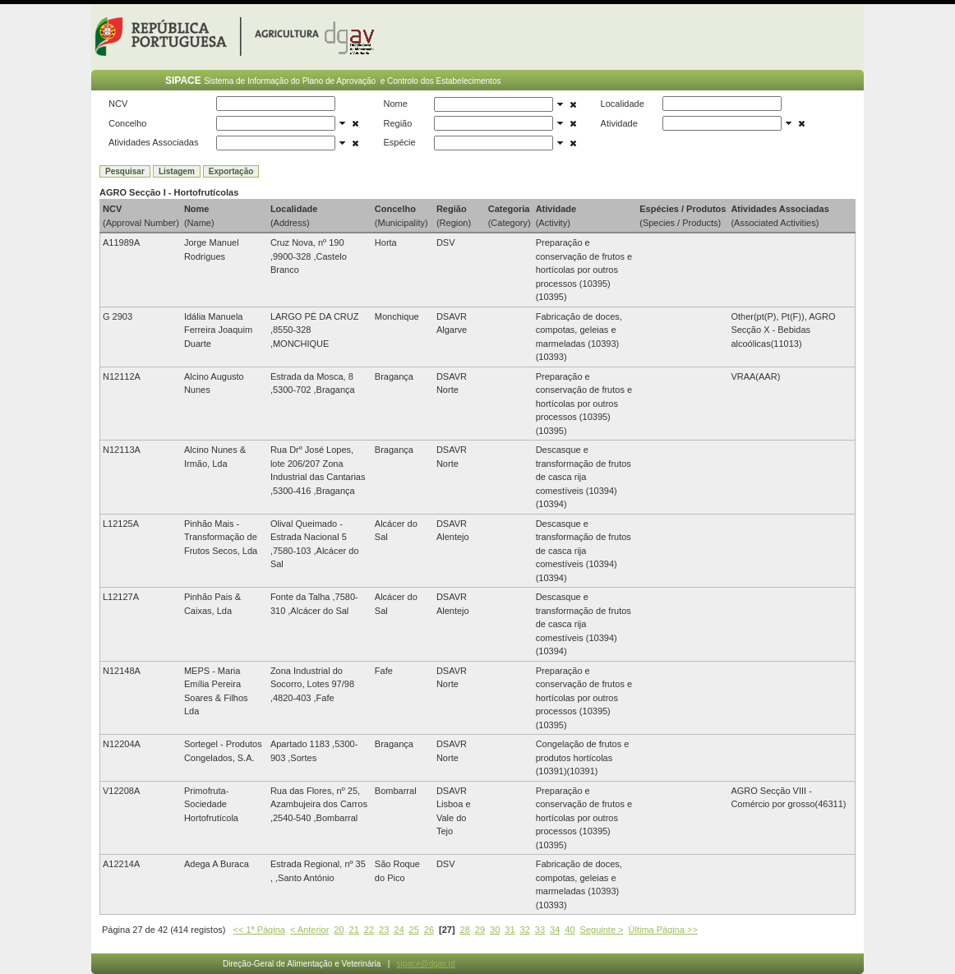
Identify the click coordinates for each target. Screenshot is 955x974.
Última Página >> (663, 930)
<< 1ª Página (259, 930)
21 (354, 930)
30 (495, 930)
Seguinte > (602, 930)
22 (369, 930)
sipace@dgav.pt (426, 963)
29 (480, 930)
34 (555, 930)
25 (414, 930)
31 (509, 930)
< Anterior (309, 930)
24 (399, 930)
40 (569, 930)
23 (384, 930)
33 (540, 930)
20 (339, 930)
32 (525, 930)
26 (429, 930)
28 (465, 930)
